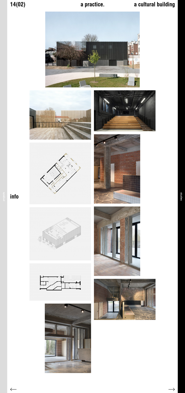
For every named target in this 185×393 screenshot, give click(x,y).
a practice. (92, 4)
